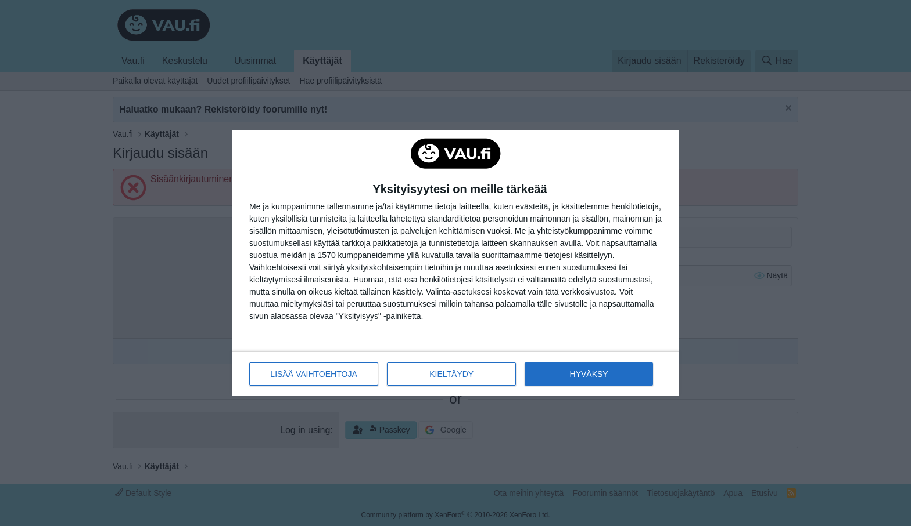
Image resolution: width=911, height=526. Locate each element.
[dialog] (455, 263)
